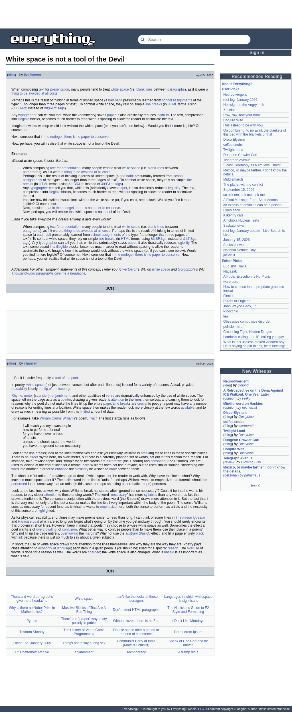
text (41, 89)
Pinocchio (230, 311)
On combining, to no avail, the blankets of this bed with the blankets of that (254, 132)
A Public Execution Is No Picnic (247, 277)
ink (21, 537)
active (68, 480)
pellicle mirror (233, 327)
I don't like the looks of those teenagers (136, 599)
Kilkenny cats (233, 215)
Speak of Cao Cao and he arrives (188, 643)
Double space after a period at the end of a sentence (136, 632)
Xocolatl (229, 110)
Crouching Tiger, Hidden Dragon (247, 332)
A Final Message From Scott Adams (250, 200)
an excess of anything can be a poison (252, 205)
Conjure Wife (233, 120)
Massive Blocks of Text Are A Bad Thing (84, 610)
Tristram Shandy (137, 533)
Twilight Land (233, 150)
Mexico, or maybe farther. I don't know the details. (254, 469)
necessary (119, 495)
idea (11, 75)
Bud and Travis (234, 266)
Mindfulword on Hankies (243, 404)
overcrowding (46, 529)
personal (231, 475)
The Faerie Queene (190, 517)
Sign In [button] (257, 52)
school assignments (177, 100)
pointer (66, 400)
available (187, 408)
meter (28, 396)
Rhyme (16, 396)
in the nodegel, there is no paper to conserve (75, 137)
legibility (163, 115)
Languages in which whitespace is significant (188, 599)
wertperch (129, 269)
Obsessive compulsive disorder (247, 322)
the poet (72, 378)
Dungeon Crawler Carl (240, 155)
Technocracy (136, 652)
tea (225, 316)
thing (228, 417)
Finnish (228, 296)
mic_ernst (249, 408)
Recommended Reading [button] (257, 76)
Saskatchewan (234, 226)
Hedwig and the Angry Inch (243, 105)
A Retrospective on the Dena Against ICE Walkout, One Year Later (253, 392)
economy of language (54, 548)
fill (26, 533)
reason (173, 548)
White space (84, 599)
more (255, 485)
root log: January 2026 (240, 100)
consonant (158, 461)
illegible (23, 119)
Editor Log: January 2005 (32, 643)
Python (32, 621)
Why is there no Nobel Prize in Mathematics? (32, 610)
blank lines (144, 89)
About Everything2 (237, 84)
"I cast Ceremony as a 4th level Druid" (252, 165)
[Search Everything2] (194, 39)
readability (19, 389)
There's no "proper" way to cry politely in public (84, 621)
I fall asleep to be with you (243, 125)
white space (120, 89)
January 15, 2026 (236, 240)
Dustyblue (246, 417)
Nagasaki (230, 271)
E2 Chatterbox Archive (32, 652)
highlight (43, 511)
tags (61, 108)
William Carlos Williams (57, 418)
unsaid (169, 552)
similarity (81, 469)
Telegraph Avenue (237, 160)
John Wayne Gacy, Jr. (239, 306)
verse (110, 396)
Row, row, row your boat (241, 115)
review (229, 462)
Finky (246, 398)
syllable (149, 495)
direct (33, 457)
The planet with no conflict (243, 185)
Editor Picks (232, 261)
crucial (142, 404)
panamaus (252, 475)
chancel (30, 363)
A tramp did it (188, 652)
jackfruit (229, 255)
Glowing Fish (251, 462)
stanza (104, 491)
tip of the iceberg (57, 389)
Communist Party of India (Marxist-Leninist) (136, 643)
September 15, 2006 (238, 190)
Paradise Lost (28, 521)
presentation (59, 89)
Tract (92, 418)
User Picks (230, 89)
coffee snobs (233, 145)
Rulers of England (236, 301)
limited (85, 412)
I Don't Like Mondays (188, 621)
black (200, 533)
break (145, 453)
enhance (61, 469)
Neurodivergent (235, 95)
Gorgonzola (186, 269)
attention (117, 400)
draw (113, 469)
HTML (172, 104)
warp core (230, 282)
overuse (193, 548)
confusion (69, 529)
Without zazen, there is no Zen (136, 621)
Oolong (243, 385)
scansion (41, 396)
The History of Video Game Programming (84, 632)
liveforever (32, 75)
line (137, 400)
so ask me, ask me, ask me (244, 195)
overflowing (69, 533)
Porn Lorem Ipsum (188, 632)
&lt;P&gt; (50, 108)
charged (94, 552)
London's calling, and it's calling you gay (253, 337)
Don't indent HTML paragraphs (136, 610)
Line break (121, 404)
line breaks (153, 104)
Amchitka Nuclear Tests (241, 220)
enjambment (61, 396)
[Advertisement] (146, 14)
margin (90, 533)
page (107, 404)
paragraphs (176, 89)
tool (58, 378)
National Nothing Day (239, 250)
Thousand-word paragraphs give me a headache (48, 273)
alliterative (114, 461)
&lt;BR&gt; (19, 108)
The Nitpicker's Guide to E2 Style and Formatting (188, 610)
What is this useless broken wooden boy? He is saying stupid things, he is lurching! (254, 344)
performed (19, 484)
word (15, 469)
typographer (27, 115)
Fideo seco (231, 210)
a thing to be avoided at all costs (85, 172)
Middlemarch (233, 179)
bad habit (115, 100)
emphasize (108, 507)
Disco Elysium (234, 140)
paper (111, 115)
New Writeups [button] (257, 371)
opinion (230, 398)
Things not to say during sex (84, 643)
